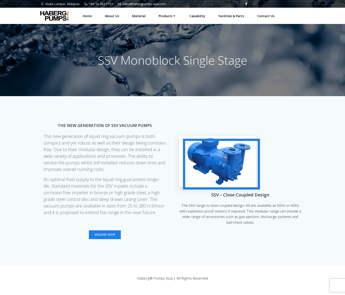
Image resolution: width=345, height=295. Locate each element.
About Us (112, 16)
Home (87, 16)
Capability (197, 16)
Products (167, 16)
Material (138, 16)
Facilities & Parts (231, 16)
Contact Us (265, 16)
